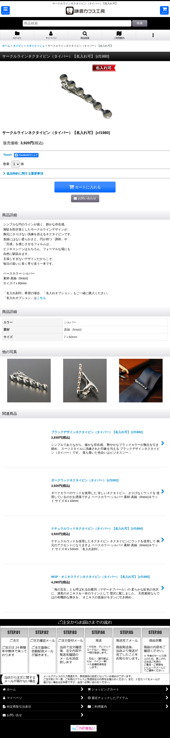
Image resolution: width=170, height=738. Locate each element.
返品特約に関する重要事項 (23, 173)
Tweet (7, 154)
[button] (5, 10)
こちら (41, 298)
